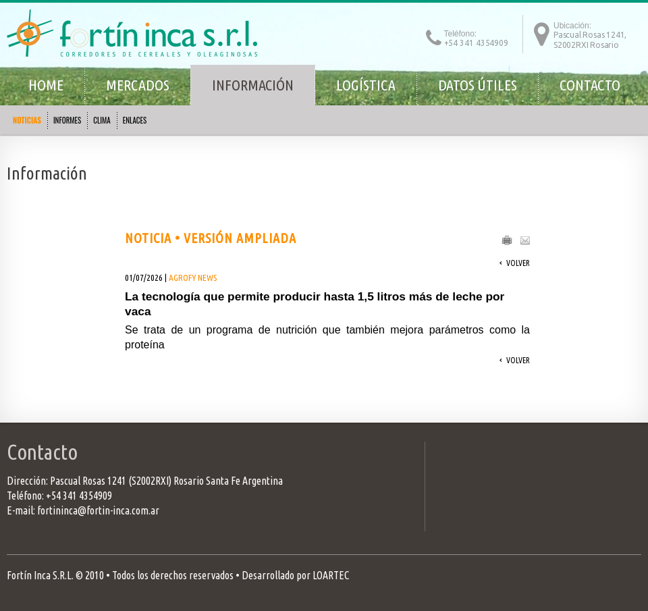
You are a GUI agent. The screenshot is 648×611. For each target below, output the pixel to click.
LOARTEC (331, 575)
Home (45, 84)
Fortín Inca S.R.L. (40, 575)
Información (253, 84)
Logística (366, 84)
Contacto (590, 84)
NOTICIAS (27, 120)
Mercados (137, 84)
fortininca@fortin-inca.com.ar (98, 510)
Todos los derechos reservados (173, 575)
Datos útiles (477, 84)
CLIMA (101, 120)
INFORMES (67, 120)
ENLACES (134, 120)
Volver (518, 263)
